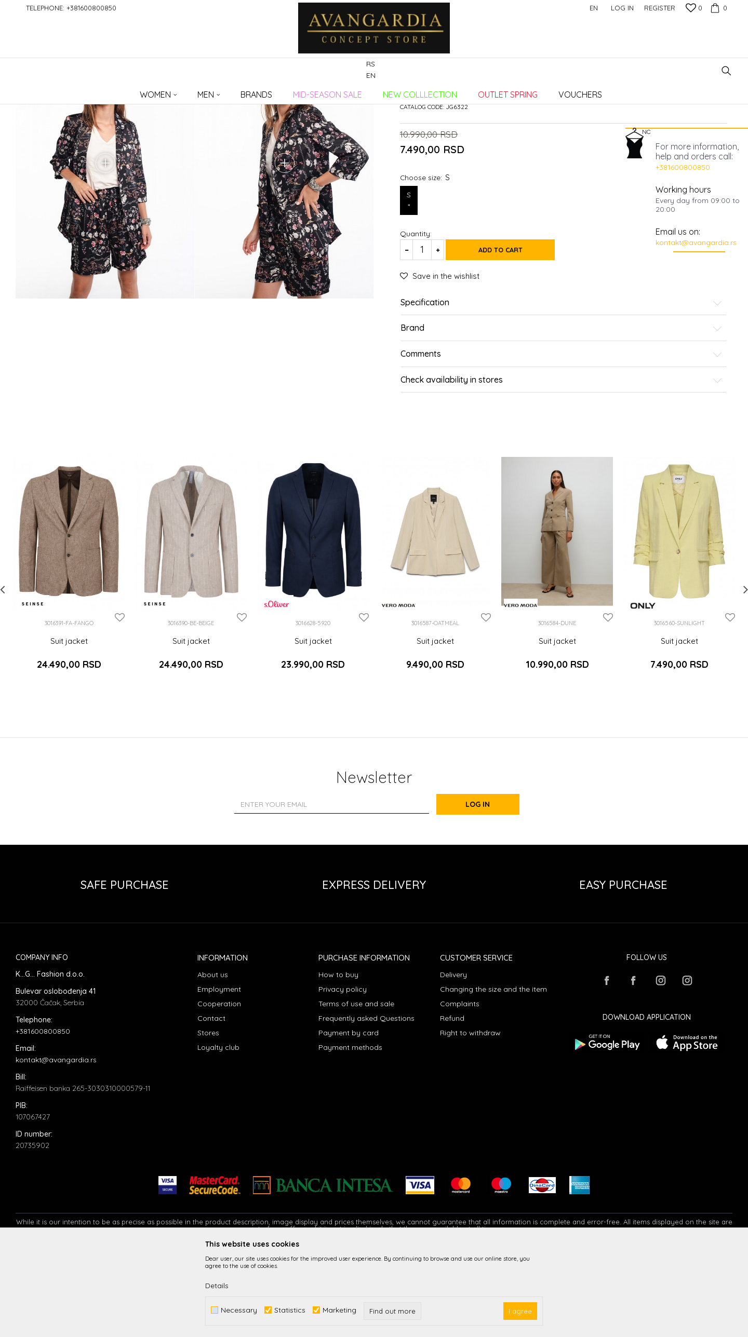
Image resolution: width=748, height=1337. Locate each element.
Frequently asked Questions (366, 1100)
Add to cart (509, 340)
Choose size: (425, 268)
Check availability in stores (561, 470)
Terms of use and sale (356, 1086)
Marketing (339, 1310)
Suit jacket (69, 731)
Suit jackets (190, 91)
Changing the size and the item (493, 1071)
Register (659, 8)
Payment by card (348, 1115)
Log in (488, 887)
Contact (211, 1100)
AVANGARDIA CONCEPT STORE (60, 91)
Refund (452, 1100)
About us (212, 1057)
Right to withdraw (470, 1115)
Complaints (459, 1086)
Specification (561, 393)
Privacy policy (342, 1071)
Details (217, 1285)
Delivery (453, 1057)
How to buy (338, 1057)
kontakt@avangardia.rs (696, 242)
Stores (208, 1115)
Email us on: (678, 231)
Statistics (289, 1310)
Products (124, 91)
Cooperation (219, 1086)
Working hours (683, 189)
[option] (69, 658)
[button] (726, 71)
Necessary (239, 1310)
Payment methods (350, 1130)
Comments (561, 444)
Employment (219, 1071)
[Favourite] (694, 9)
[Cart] (717, 8)
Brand (561, 419)
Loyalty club (218, 1130)
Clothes (155, 91)
